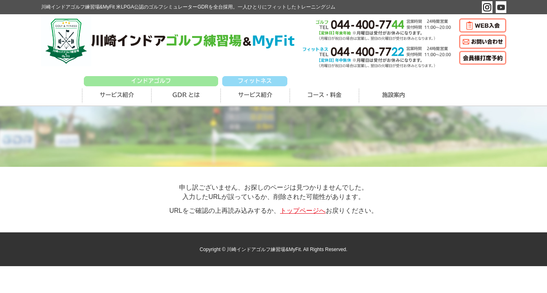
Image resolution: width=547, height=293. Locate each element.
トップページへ (303, 210)
